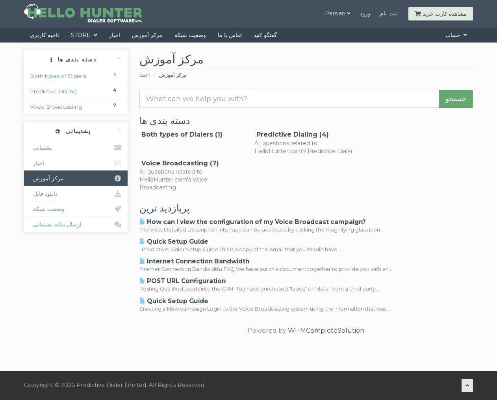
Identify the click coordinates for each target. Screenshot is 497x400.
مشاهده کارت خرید (441, 13)
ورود (365, 13)
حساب (456, 35)
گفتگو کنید (265, 35)
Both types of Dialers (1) (181, 134)
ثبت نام (388, 13)
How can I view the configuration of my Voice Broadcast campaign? (252, 222)
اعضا (144, 75)
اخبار (114, 35)
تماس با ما (230, 35)
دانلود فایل (76, 193)
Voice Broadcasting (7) (179, 163)
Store (84, 35)
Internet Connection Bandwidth (194, 261)
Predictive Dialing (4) (291, 134)
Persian (337, 13)
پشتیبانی (76, 147)
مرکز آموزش (147, 35)
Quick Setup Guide (173, 241)
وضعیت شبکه (190, 35)
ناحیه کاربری (44, 35)
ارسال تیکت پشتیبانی (76, 224)
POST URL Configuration (182, 281)
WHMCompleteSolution (326, 330)
